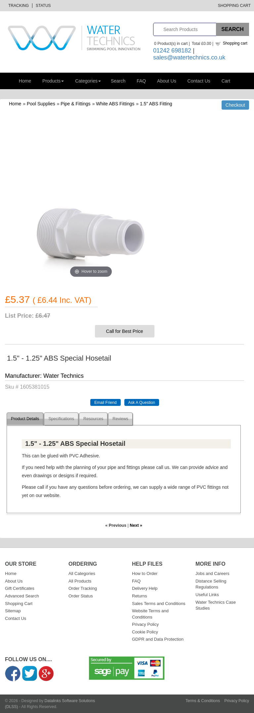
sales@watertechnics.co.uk (189, 57)
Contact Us (199, 81)
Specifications (61, 418)
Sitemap (13, 610)
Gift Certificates (19, 588)
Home (25, 81)
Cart (226, 81)
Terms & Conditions (203, 700)
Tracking (18, 5)
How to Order (144, 573)
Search (118, 81)
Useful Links (207, 594)
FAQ (141, 81)
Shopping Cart (234, 5)
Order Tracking (82, 588)
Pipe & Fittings (75, 103)
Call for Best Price (124, 331)
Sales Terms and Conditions (159, 603)
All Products (79, 581)
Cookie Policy (145, 631)
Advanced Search (22, 595)
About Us (166, 81)
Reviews (120, 418)
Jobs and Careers (212, 573)
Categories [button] (88, 81)
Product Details (25, 418)
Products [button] (53, 81)
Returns (139, 595)
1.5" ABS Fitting (156, 103)
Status (43, 5)
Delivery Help (144, 588)
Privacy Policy (145, 624)
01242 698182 (172, 50)
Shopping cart (235, 43)
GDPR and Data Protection (158, 639)
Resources (93, 418)
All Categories (81, 573)
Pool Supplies (41, 103)
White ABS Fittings (115, 103)
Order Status (80, 595)
